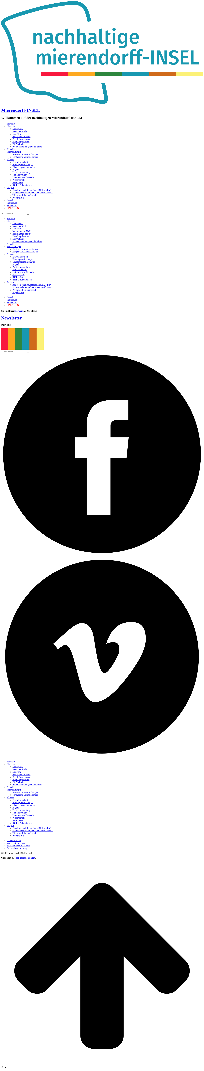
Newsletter (11, 317)
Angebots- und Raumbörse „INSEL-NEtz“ (31, 190)
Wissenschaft (18, 180)
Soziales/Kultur (19, 175)
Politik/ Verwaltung (21, 172)
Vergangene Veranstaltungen (25, 157)
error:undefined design (25, 858)
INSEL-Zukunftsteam (22, 185)
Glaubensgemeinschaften (23, 167)
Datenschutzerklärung (17, 848)
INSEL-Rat (17, 182)
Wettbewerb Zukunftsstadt (24, 195)
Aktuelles (11, 149)
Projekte (10, 187)
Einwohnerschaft (20, 162)
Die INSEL (17, 129)
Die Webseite (18, 144)
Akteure (10, 159)
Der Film (16, 134)
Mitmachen (12, 205)
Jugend (15, 169)
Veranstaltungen (14, 152)
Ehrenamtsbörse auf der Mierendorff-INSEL (32, 192)
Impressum (12, 203)
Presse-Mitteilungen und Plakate (27, 146)
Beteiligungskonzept (21, 139)
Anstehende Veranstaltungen (25, 154)
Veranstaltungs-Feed (16, 843)
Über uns (11, 126)
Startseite (11, 124)
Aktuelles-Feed (14, 840)
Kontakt (10, 200)
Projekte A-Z (18, 198)
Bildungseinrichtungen (22, 164)
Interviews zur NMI (21, 136)
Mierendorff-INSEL (20, 110)
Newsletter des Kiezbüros (18, 845)
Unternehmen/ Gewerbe (23, 177)
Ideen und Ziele (19, 131)
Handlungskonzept (20, 141)
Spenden (13, 208)
